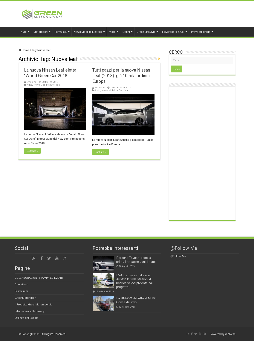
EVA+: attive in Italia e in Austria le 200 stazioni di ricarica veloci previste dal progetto (134, 281)
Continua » (32, 150)
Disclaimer (21, 291)
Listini (126, 31)
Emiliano (32, 82)
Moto (112, 31)
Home (23, 50)
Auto (24, 31)
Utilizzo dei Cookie (26, 317)
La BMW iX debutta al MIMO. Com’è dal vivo (136, 300)
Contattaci (21, 284)
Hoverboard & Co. (173, 31)
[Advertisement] (202, 153)
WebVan (230, 334)
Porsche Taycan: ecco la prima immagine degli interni (136, 260)
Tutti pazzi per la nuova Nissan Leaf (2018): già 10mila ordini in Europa (121, 75)
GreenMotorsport (25, 297)
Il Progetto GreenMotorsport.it (33, 304)
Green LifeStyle (146, 31)
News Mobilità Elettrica (88, 31)
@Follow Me (183, 248)
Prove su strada (200, 31)
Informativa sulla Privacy (29, 311)
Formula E (61, 31)
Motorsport (41, 31)
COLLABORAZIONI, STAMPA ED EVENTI (39, 277)
